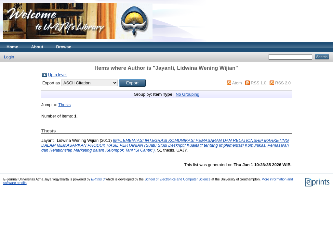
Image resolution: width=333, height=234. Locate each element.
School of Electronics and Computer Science (178, 179)
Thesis (64, 104)
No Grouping (187, 94)
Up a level (57, 74)
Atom (237, 82)
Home (12, 46)
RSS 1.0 (258, 82)
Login (9, 57)
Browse (63, 46)
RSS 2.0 (283, 82)
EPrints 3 (98, 179)
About (37, 46)
